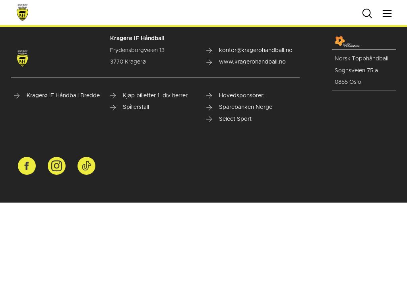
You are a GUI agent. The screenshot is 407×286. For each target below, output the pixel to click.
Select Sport (229, 119)
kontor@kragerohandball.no (249, 50)
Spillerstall (129, 107)
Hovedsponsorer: (235, 96)
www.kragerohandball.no (246, 62)
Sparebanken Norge (239, 107)
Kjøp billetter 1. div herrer (149, 96)
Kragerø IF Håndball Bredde (57, 96)
